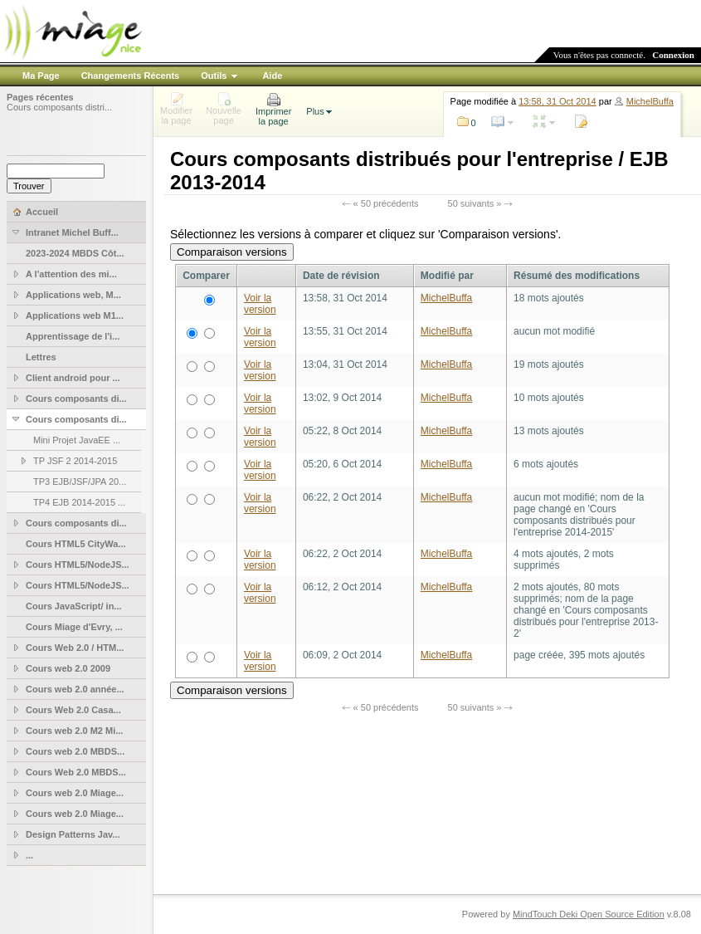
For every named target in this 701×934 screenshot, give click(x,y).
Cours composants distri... (59, 107)
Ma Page (41, 76)
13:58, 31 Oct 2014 (557, 101)
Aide (272, 76)
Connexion (673, 55)
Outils (213, 76)
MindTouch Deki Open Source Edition (588, 914)
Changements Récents (130, 76)
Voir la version (260, 303)
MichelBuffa (650, 101)
